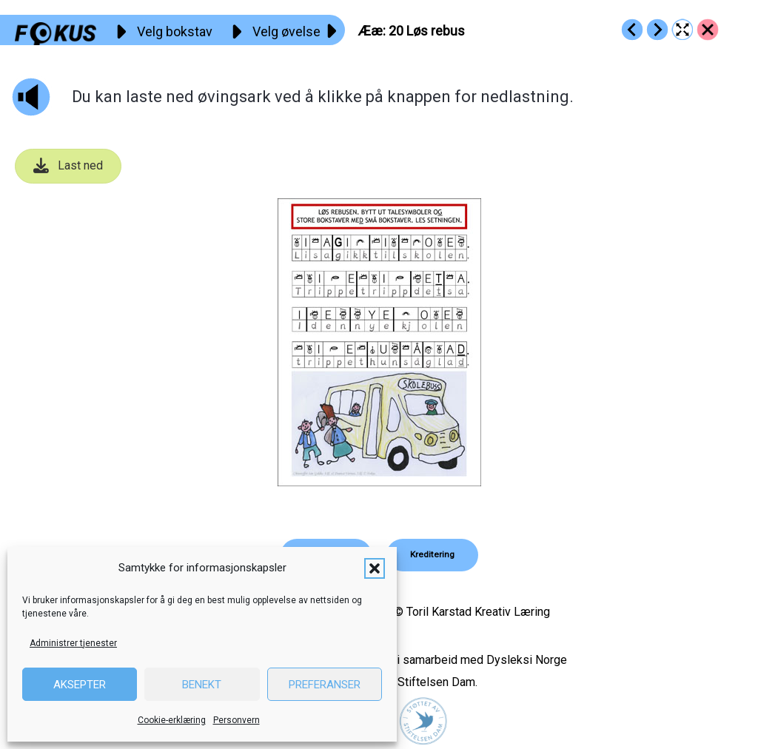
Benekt (201, 684)
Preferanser (324, 684)
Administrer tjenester (73, 643)
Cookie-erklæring (172, 720)
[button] (374, 568)
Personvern (236, 720)
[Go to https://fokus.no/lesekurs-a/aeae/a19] (632, 29)
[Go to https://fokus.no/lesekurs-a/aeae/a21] (657, 29)
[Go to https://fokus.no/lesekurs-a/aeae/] (707, 29)
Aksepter (79, 684)
